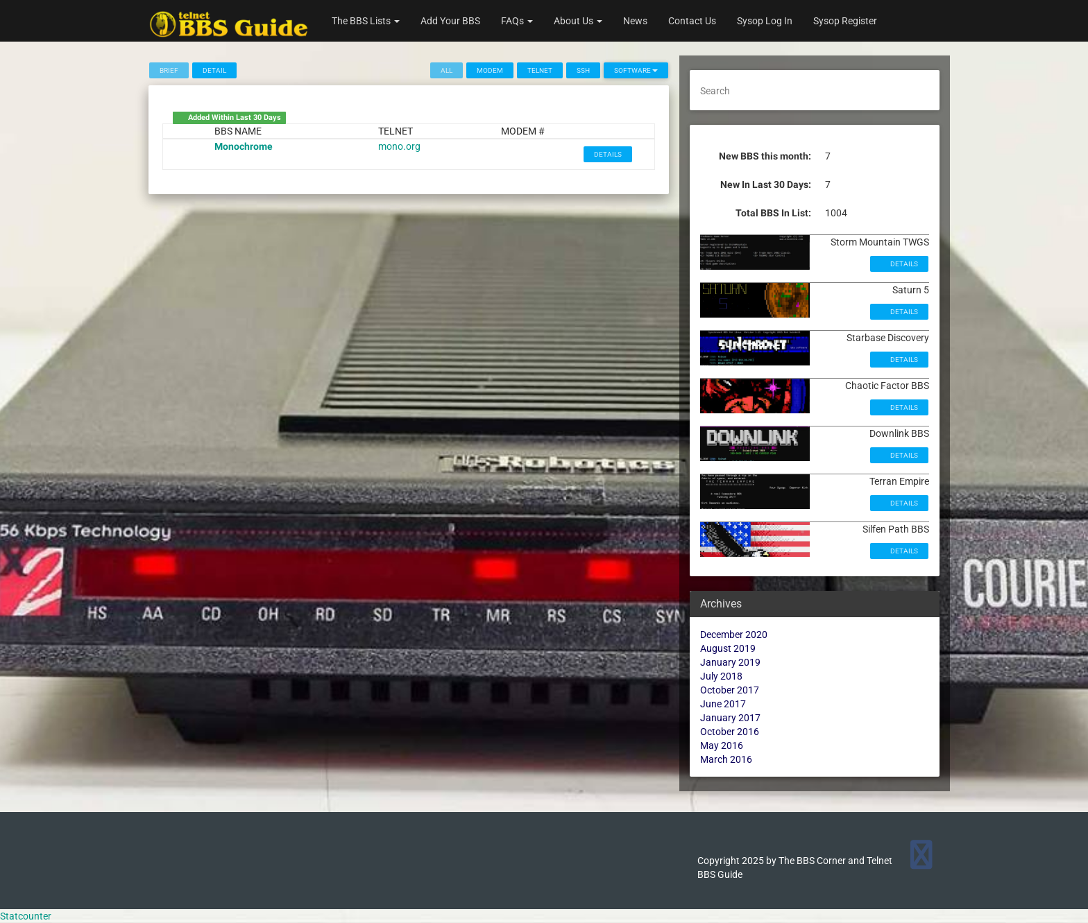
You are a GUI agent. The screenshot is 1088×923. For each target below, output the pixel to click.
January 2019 (730, 662)
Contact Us (692, 20)
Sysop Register (845, 20)
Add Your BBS (450, 20)
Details (608, 154)
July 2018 (721, 676)
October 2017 (729, 690)
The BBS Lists (366, 20)
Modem (490, 70)
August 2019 (728, 648)
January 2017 (730, 717)
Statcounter (25, 916)
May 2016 (721, 745)
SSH (583, 70)
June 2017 (723, 703)
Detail (214, 70)
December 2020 (733, 634)
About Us (578, 20)
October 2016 (729, 731)
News (635, 20)
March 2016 (726, 759)
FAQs (517, 20)
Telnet (539, 70)
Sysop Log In (764, 20)
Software (636, 70)
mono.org (399, 146)
